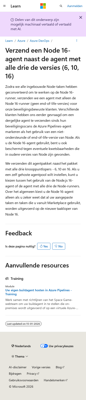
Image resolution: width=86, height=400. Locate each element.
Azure (21, 41)
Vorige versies (41, 367)
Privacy (31, 373)
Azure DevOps (39, 41)
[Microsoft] (43, 6)
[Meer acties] (77, 40)
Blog (59, 367)
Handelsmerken (54, 380)
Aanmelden (74, 6)
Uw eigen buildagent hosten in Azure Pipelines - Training (38, 292)
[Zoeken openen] (61, 6)
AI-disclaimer (18, 367)
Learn (9, 41)
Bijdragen (15, 373)
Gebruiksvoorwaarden (23, 380)
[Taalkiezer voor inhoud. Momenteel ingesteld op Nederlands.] (21, 346)
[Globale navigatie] (4, 6)
